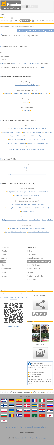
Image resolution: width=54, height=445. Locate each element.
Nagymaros (27, 93)
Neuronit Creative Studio (21, 438)
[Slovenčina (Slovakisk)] (27, 410)
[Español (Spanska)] (19, 400)
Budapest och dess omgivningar (18, 26)
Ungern (7, 26)
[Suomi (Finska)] (4, 405)
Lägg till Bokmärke (13, 326)
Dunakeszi (15, 93)
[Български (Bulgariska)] (4, 415)
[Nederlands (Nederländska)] (19, 405)
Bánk (31, 208)
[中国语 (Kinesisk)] (42, 415)
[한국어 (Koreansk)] (4, 420)
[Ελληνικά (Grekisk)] (19, 415)
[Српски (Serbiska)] (50, 410)
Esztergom (7, 93)
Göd (21, 93)
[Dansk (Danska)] (27, 405)
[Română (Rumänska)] (12, 415)
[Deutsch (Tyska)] (12, 400)
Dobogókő (27, 110)
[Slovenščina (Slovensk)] (35, 410)
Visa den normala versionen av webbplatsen (36, 427)
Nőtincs (43, 208)
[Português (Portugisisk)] (27, 400)
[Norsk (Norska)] (42, 405)
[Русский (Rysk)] (50, 405)
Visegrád (46, 93)
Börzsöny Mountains (16, 208)
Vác (41, 93)
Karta (43, 67)
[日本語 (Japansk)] (50, 415)
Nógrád (26, 102)
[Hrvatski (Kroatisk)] (42, 410)
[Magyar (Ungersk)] (50, 400)
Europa (2, 63)
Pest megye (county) (27, 204)
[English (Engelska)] (4, 400)
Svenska (6, 18)
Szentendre (35, 93)
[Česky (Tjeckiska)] (19, 410)
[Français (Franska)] (35, 400)
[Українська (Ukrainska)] (12, 410)
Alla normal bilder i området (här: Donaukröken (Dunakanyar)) (27, 149)
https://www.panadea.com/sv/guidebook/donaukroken (13, 298)
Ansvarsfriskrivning (16, 427)
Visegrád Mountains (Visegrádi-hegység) (27, 85)
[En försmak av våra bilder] (40, 352)
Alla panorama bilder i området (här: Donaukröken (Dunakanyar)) (27, 174)
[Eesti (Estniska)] (12, 405)
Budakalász (27, 211)
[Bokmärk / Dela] (40, 304)
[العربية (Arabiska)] (35, 415)
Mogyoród (32, 438)
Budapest (39, 438)
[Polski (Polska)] (4, 410)
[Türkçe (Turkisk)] (27, 415)
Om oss (8, 427)
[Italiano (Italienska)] (42, 400)
